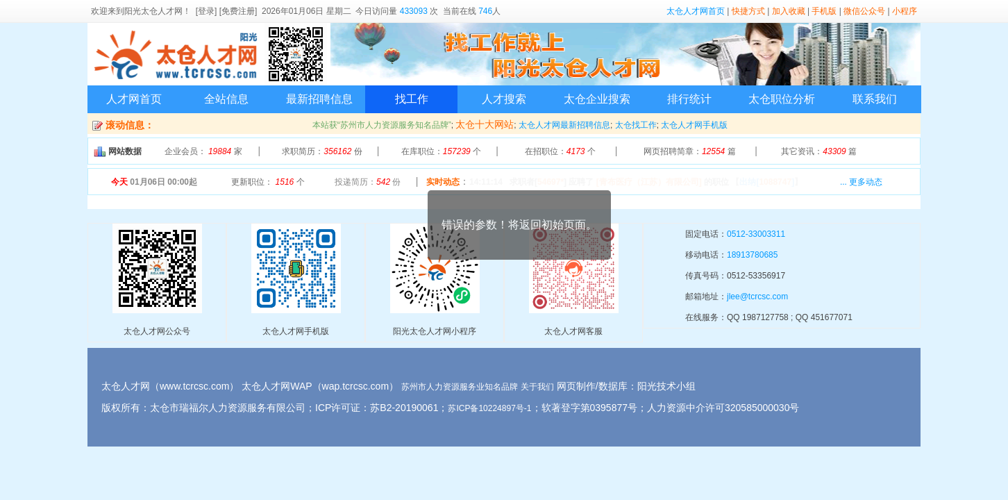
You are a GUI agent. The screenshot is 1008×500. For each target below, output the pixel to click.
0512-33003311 (756, 234)
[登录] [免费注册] (227, 11)
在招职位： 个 (560, 151)
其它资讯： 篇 (819, 151)
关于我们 (537, 387)
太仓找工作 (636, 125)
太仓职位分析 (781, 99)
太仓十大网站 (484, 124)
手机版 (824, 11)
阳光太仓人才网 (153, 11)
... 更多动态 (861, 182)
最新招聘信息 (319, 99)
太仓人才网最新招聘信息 (564, 125)
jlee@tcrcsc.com (757, 296)
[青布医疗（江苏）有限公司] (649, 182)
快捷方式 (748, 11)
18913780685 (752, 255)
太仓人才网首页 (695, 11)
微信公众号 (864, 11)
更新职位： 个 (267, 182)
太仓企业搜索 (597, 99)
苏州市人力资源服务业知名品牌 (459, 387)
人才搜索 (504, 99)
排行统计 (689, 99)
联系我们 (874, 99)
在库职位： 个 (441, 151)
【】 (767, 182)
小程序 (904, 11)
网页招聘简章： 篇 (690, 151)
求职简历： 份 (322, 151)
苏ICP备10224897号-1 (489, 408)
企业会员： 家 (203, 151)
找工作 (411, 99)
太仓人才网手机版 (694, 125)
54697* (550, 182)
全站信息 (226, 99)
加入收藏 (788, 11)
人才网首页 (134, 99)
